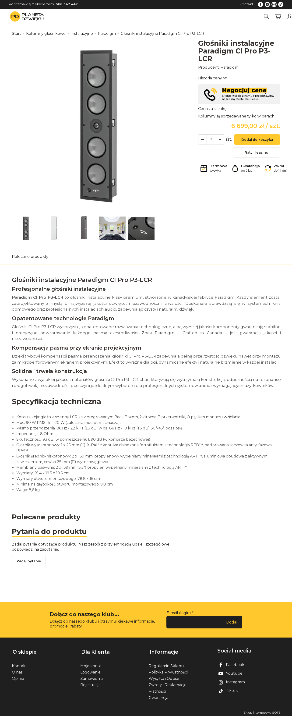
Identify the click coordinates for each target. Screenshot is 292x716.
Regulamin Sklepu (166, 664)
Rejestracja (90, 683)
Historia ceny (212, 78)
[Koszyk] (279, 17)
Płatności (157, 690)
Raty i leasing (256, 153)
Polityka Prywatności (168, 671)
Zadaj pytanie (29, 562)
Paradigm (230, 67)
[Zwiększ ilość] (202, 139)
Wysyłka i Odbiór (164, 677)
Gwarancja (158, 696)
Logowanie (90, 671)
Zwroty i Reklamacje (167, 683)
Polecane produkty (30, 256)
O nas (17, 671)
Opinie (18, 677)
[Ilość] (210, 139)
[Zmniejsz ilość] (219, 139)
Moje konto (91, 664)
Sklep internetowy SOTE (262, 711)
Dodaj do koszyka (256, 140)
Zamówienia (91, 677)
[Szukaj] (267, 17)
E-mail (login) (178, 613)
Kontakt (246, 4)
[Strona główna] (28, 17)
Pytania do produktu (50, 531)
